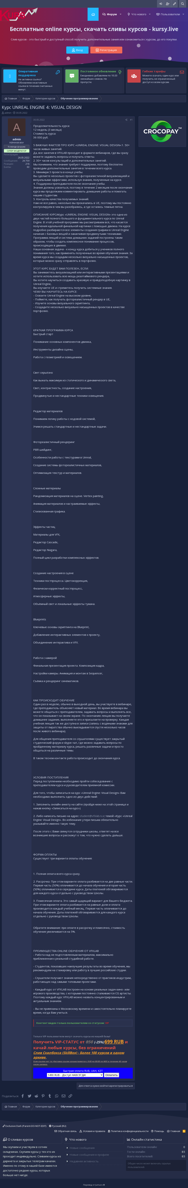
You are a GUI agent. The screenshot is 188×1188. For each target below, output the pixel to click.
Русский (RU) (57, 1126)
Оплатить (111, 1075)
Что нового (138, 14)
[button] (120, 14)
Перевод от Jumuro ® (94, 1184)
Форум (112, 14)
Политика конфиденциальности (130, 1131)
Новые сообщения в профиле (89, 1154)
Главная (93, 14)
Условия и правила (94, 1131)
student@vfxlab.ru (91, 816)
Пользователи (170, 14)
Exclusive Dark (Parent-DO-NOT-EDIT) (24, 1126)
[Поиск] (182, 4)
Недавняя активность (84, 1161)
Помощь (159, 1131)
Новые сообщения (82, 1148)
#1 (131, 119)
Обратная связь (67, 1131)
